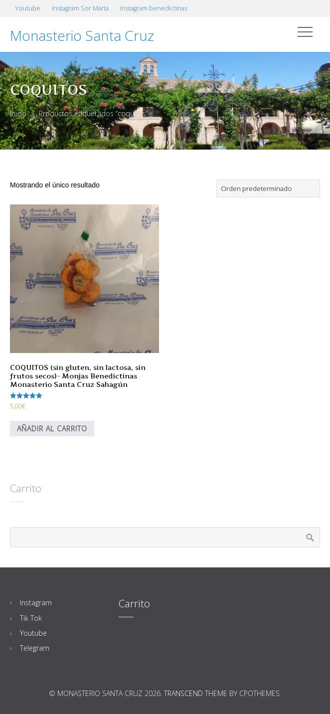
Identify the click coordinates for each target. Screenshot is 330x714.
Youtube (33, 633)
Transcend (183, 693)
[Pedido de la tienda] (268, 188)
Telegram (34, 648)
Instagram (36, 602)
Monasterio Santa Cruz (82, 35)
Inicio (18, 113)
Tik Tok (31, 618)
